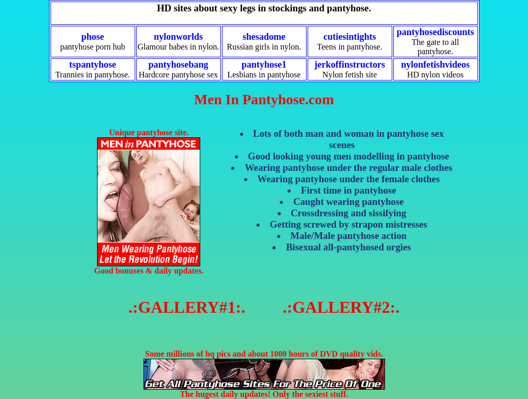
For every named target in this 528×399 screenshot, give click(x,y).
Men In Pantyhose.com (264, 99)
